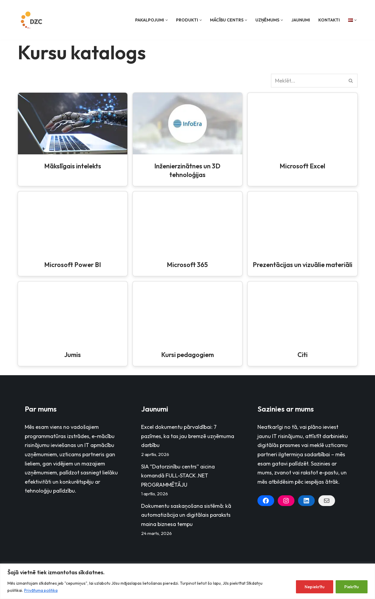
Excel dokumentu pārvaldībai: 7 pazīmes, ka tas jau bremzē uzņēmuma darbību (187, 436)
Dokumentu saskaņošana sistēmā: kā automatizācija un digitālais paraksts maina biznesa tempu (186, 514)
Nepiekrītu (315, 586)
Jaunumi (300, 20)
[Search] (307, 81)
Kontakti (329, 20)
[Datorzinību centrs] (32, 20)
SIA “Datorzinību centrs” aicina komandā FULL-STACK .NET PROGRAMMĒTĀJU (178, 475)
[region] (187, 581)
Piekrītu (351, 586)
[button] (167, 20)
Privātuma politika (41, 590)
